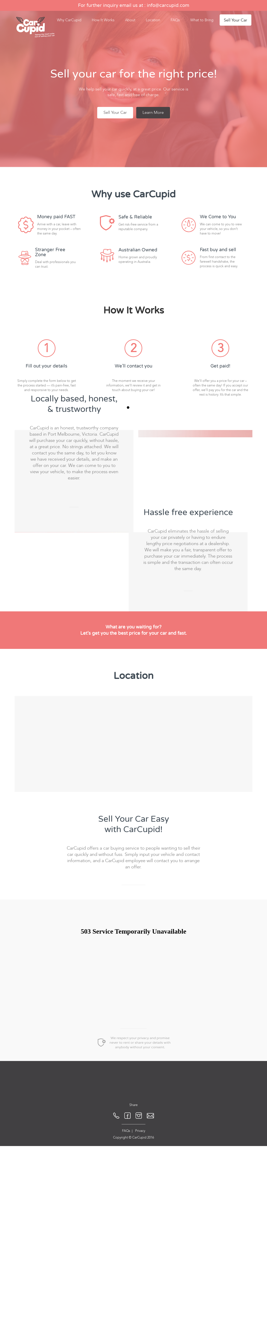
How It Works (103, 20)
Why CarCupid (69, 20)
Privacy (140, 1271)
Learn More (153, 112)
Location (153, 20)
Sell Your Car (235, 20)
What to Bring (201, 20)
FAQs (175, 20)
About (130, 20)
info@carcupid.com (168, 5)
